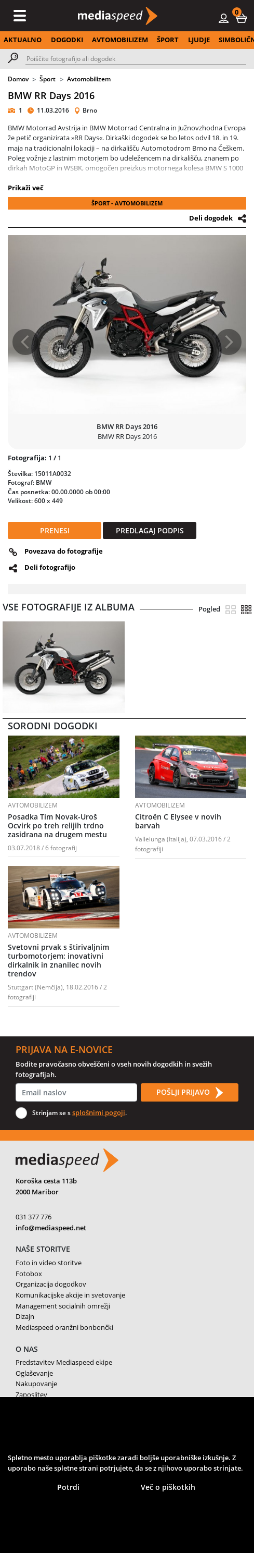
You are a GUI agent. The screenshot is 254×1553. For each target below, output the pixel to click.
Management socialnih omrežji (63, 1306)
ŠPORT (168, 39)
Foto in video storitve (49, 1262)
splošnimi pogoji (98, 1112)
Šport (47, 79)
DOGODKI (67, 39)
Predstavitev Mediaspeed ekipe (64, 1362)
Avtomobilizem (89, 79)
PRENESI (55, 530)
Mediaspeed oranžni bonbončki (64, 1327)
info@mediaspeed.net (51, 1227)
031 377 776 (33, 1216)
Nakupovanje (36, 1383)
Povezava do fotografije (63, 551)
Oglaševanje (34, 1373)
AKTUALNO (23, 39)
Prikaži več (26, 187)
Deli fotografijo (49, 567)
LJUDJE (199, 39)
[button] (241, 17)
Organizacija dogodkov (51, 1284)
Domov (18, 79)
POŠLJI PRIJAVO (189, 1092)
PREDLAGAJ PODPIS (150, 530)
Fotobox (29, 1273)
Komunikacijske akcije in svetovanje (70, 1295)
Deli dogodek (211, 218)
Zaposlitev (31, 1394)
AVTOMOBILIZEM (120, 39)
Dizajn (25, 1316)
